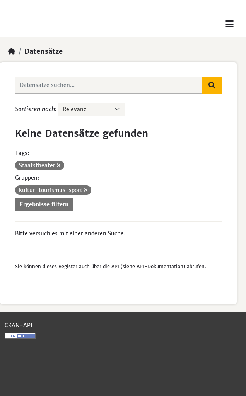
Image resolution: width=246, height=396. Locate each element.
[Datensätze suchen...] (109, 85)
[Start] (11, 51)
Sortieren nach (35, 109)
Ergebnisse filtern (44, 204)
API (115, 266)
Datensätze (43, 51)
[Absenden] (212, 85)
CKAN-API (18, 325)
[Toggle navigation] (229, 24)
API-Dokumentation (160, 266)
